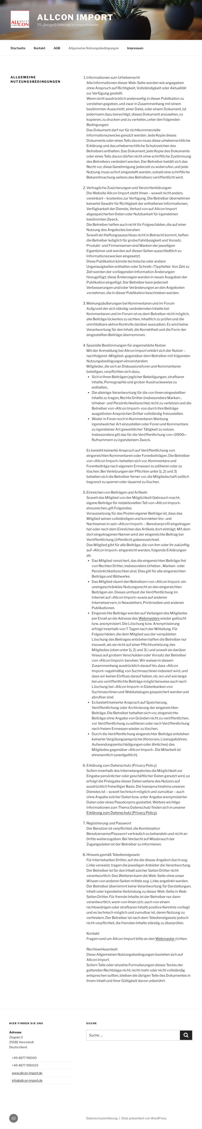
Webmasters (149, 618)
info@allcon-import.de (27, 1080)
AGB (57, 48)
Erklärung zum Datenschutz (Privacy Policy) (121, 813)
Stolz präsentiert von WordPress (144, 1118)
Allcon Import (75, 17)
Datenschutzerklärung (102, 1118)
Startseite (18, 48)
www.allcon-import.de (27, 1073)
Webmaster (165, 939)
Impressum (135, 48)
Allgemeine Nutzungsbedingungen (94, 48)
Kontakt (39, 48)
